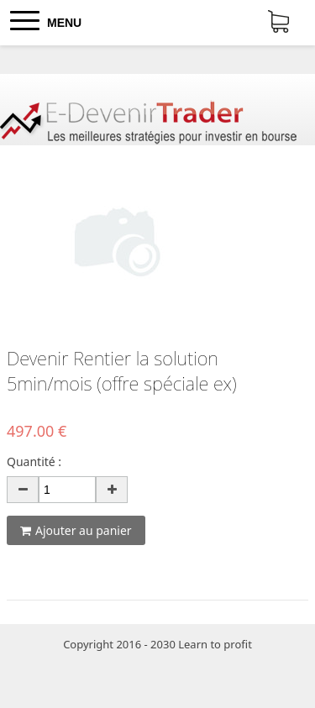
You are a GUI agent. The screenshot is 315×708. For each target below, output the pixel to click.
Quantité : (34, 461)
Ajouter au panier (76, 530)
